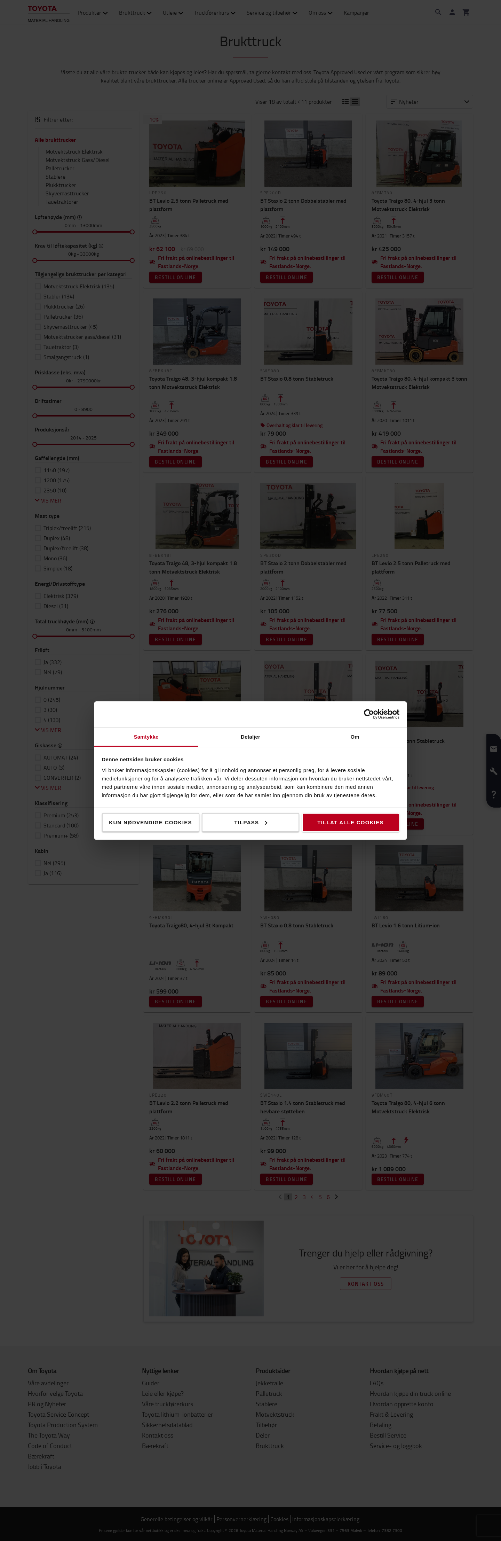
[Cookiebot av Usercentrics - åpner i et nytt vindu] (369, 714)
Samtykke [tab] (146, 736)
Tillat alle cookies (350, 822)
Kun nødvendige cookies (150, 822)
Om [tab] (354, 736)
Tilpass (250, 822)
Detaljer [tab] (250, 736)
